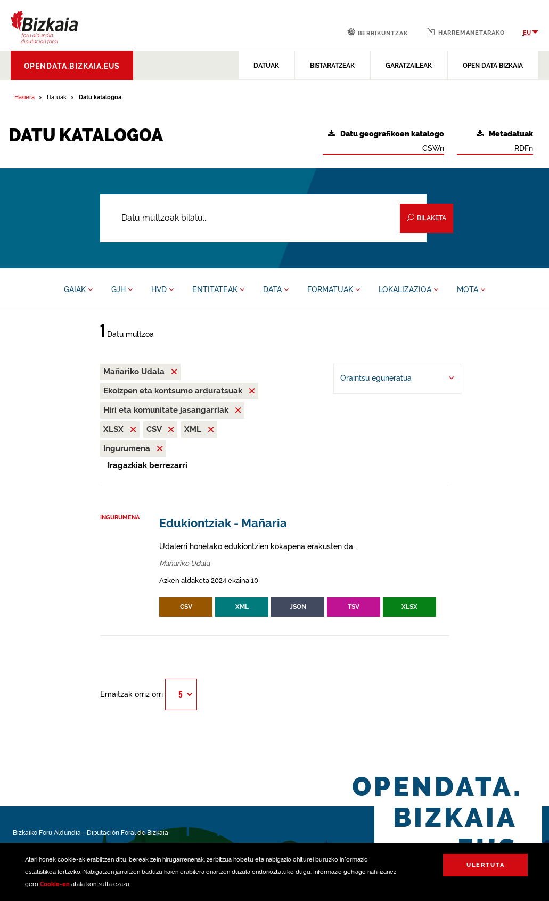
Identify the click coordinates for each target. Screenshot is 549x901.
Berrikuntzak (377, 32)
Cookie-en (55, 884)
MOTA (471, 289)
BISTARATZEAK (332, 65)
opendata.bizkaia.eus (72, 66)
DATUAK (266, 65)
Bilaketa (426, 218)
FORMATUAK (333, 289)
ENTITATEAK (218, 289)
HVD (162, 289)
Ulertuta (485, 865)
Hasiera (24, 97)
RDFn (505, 141)
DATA (276, 289)
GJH (122, 289)
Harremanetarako (466, 32)
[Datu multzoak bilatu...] (263, 218)
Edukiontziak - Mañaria (223, 523)
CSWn (386, 141)
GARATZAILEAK (409, 65)
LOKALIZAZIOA (408, 289)
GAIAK (78, 289)
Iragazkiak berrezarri (147, 465)
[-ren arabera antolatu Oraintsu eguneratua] (397, 379)
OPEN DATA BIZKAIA (493, 65)
